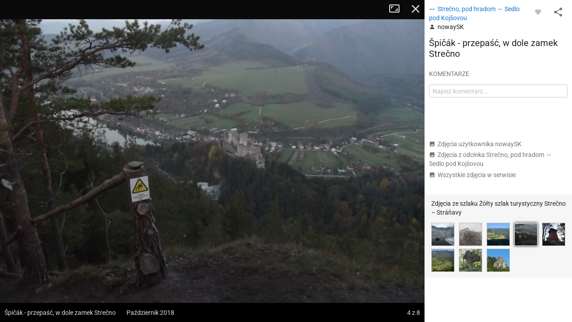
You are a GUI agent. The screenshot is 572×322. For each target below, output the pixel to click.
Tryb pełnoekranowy (398, 9)
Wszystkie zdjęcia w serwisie (472, 174)
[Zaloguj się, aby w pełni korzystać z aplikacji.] (538, 11)
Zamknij (416, 9)
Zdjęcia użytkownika (475, 144)
